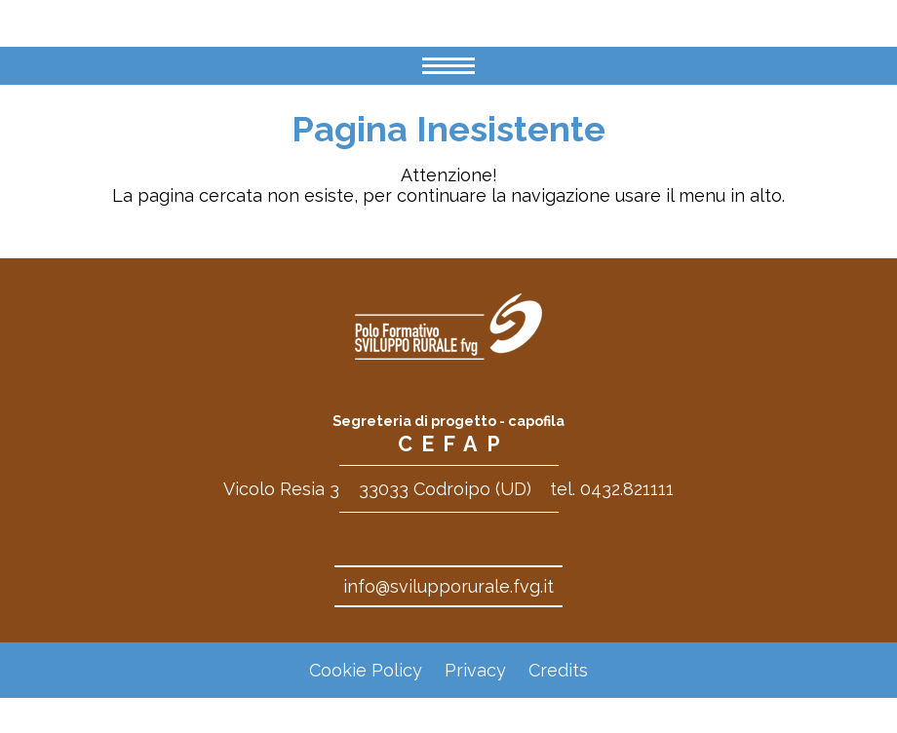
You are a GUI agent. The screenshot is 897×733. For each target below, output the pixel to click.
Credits (558, 670)
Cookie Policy (365, 670)
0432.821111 (627, 489)
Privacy (475, 670)
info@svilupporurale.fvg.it (448, 586)
